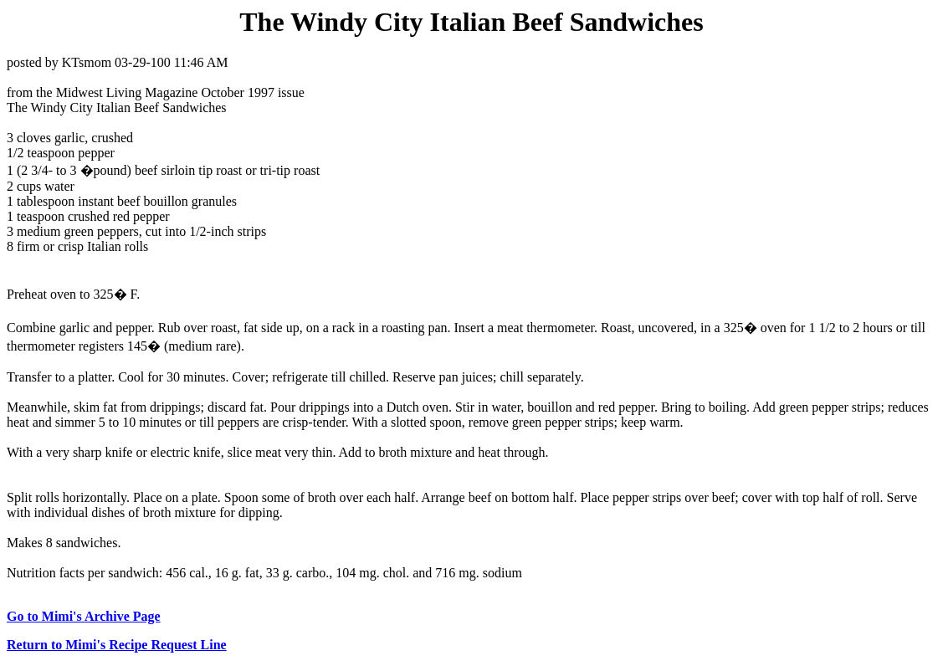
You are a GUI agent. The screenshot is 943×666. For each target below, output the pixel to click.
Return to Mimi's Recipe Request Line (117, 645)
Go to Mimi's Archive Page (84, 616)
